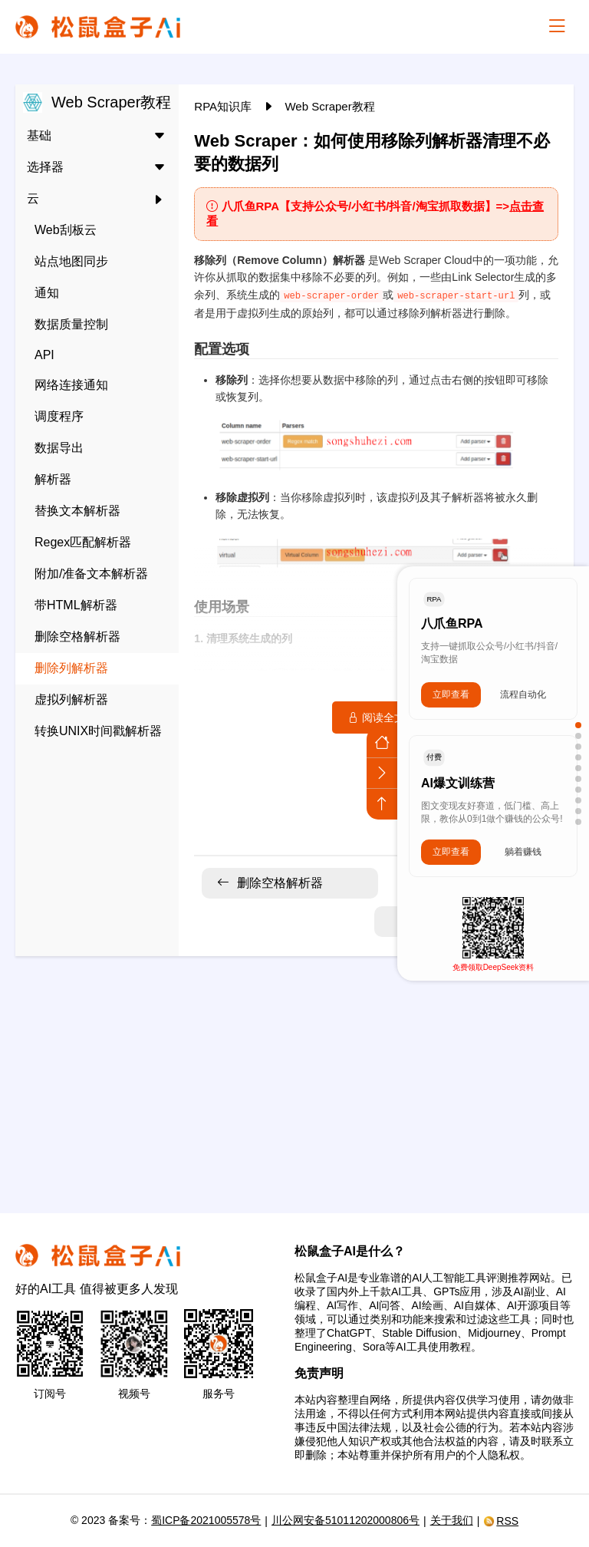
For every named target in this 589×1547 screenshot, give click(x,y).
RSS (500, 1521)
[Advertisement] (294, 1075)
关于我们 (451, 1520)
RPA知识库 (224, 106)
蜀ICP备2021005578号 (206, 1520)
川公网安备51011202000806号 (345, 1520)
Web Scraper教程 (329, 106)
